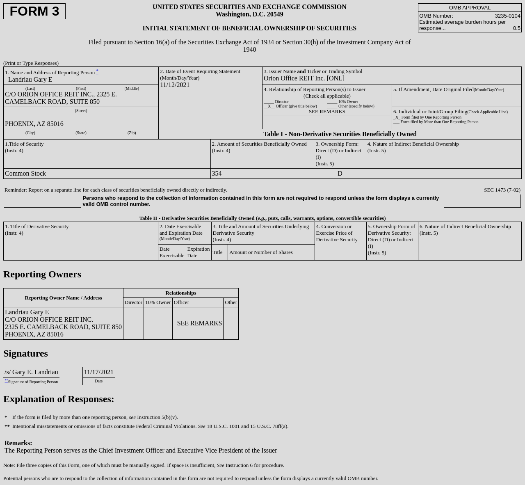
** (6, 380)
